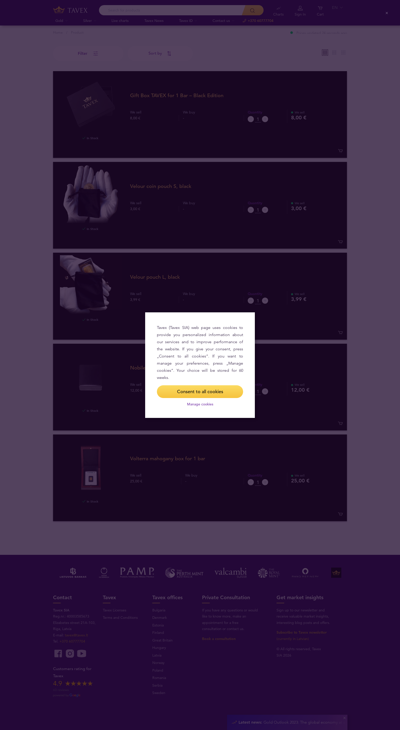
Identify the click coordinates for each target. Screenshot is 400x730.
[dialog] (200, 365)
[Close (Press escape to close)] (387, 13)
